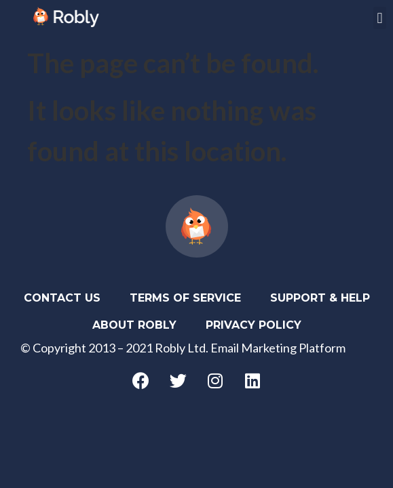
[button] (379, 18)
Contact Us (62, 297)
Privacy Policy (253, 325)
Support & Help (320, 297)
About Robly (134, 325)
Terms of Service (185, 297)
